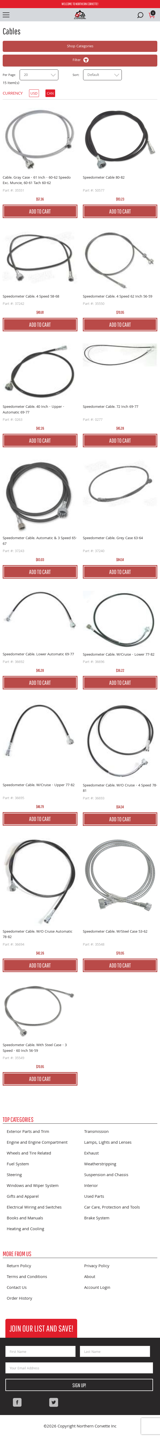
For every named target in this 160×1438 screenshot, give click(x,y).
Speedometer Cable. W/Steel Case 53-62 (115, 932)
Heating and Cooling (25, 1229)
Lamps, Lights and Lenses (107, 1142)
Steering (14, 1175)
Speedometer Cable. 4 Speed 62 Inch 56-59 (117, 296)
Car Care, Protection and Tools (112, 1207)
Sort (76, 76)
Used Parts (94, 1196)
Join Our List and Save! (41, 1328)
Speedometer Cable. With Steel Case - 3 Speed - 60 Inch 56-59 (35, 1048)
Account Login (97, 1288)
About (89, 1277)
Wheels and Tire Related (29, 1153)
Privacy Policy (96, 1266)
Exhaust (91, 1153)
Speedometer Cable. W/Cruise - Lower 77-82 (118, 655)
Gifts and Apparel (23, 1196)
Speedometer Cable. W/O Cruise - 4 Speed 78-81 (120, 788)
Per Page (9, 76)
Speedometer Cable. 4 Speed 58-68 (31, 296)
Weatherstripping (100, 1164)
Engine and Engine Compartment (37, 1142)
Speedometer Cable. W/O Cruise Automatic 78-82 (37, 934)
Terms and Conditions (27, 1277)
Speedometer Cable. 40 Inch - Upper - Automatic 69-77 (33, 409)
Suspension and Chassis (106, 1175)
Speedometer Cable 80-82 (104, 178)
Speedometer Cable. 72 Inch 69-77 (110, 407)
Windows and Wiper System (33, 1186)
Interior (91, 1186)
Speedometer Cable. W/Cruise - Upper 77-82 (38, 785)
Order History (19, 1298)
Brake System (96, 1218)
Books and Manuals (25, 1218)
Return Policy (19, 1266)
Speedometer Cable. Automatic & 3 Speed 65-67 (40, 541)
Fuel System (18, 1164)
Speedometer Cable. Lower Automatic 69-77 (38, 654)
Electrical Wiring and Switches (34, 1207)
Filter (77, 60)
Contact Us (17, 1288)
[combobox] (39, 74)
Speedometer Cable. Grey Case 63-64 (113, 538)
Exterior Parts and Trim (28, 1132)
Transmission (96, 1132)
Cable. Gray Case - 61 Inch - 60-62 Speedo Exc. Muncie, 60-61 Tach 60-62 (37, 180)
